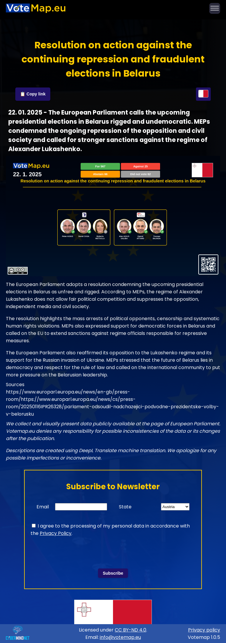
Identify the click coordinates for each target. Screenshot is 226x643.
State (125, 506)
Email (42, 506)
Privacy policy (204, 630)
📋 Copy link (33, 94)
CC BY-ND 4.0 (130, 630)
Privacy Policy (56, 533)
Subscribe (113, 573)
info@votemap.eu (120, 637)
